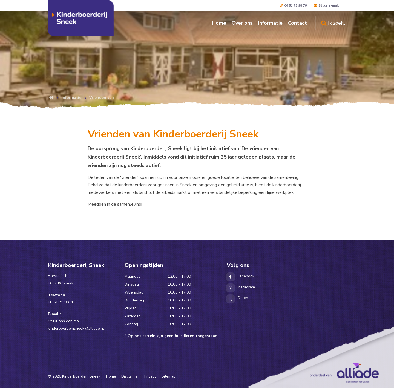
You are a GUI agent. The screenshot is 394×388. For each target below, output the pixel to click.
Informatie (270, 23)
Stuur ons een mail (64, 321)
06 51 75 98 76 (293, 5)
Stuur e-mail (326, 5)
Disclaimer (130, 376)
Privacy (150, 376)
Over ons (242, 23)
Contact (297, 23)
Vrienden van (101, 97)
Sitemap (169, 376)
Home (219, 23)
